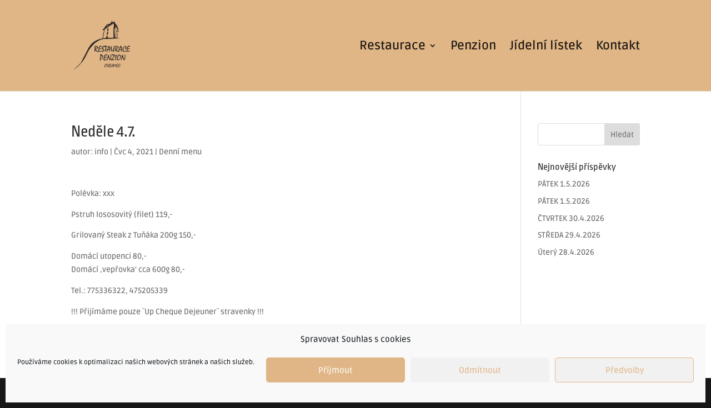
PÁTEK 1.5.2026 (564, 184)
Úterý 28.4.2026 (566, 252)
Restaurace (392, 47)
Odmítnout (480, 370)
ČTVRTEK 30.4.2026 (571, 218)
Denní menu (180, 152)
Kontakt (618, 47)
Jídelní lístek (546, 47)
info (101, 152)
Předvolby (624, 370)
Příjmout (335, 370)
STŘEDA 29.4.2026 (569, 235)
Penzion (473, 47)
